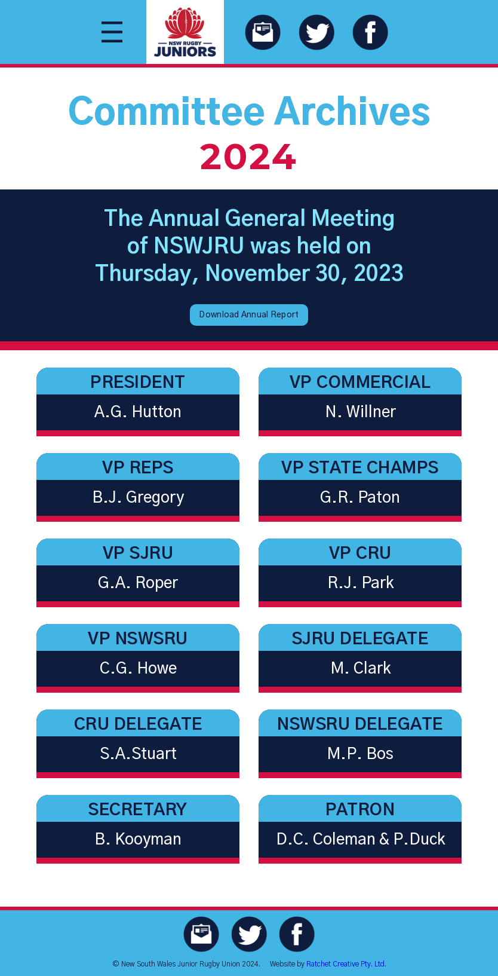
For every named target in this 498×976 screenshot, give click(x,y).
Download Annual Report (249, 315)
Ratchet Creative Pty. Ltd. (346, 964)
